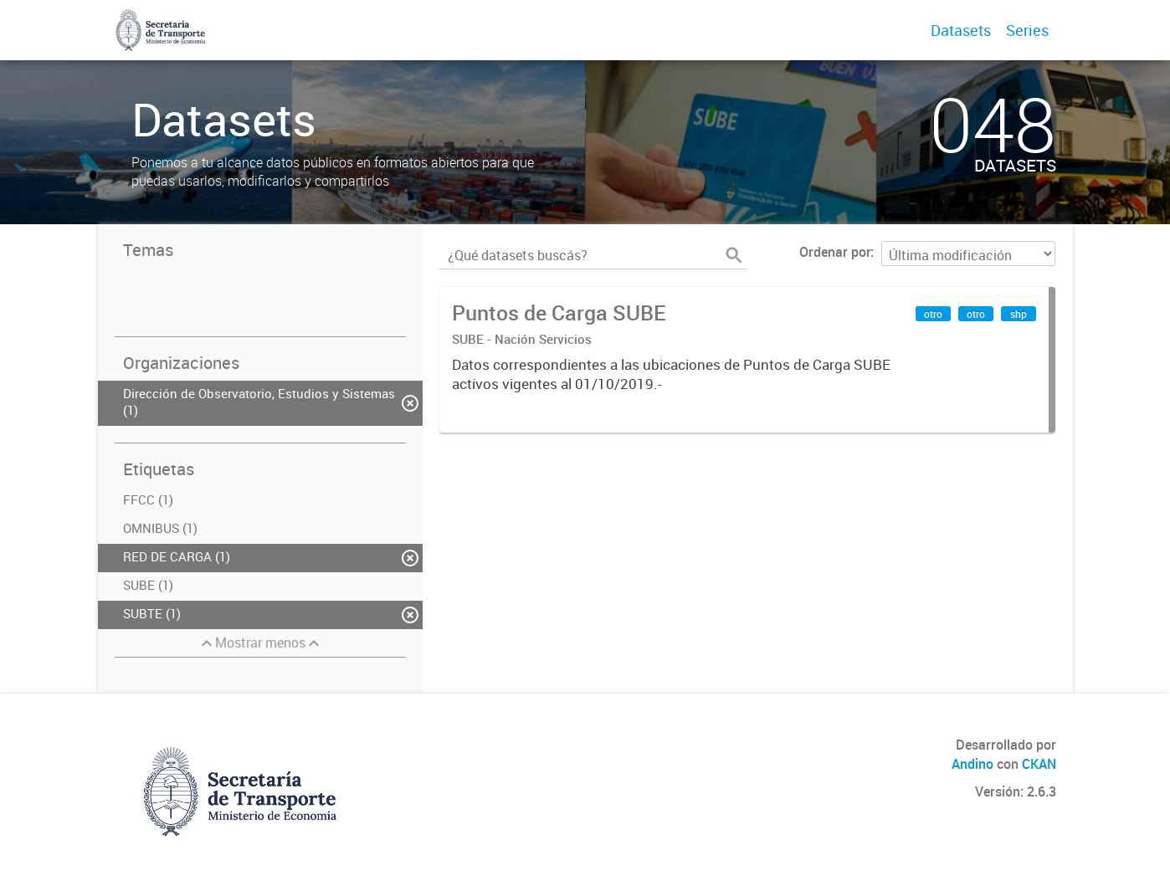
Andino (972, 764)
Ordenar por (834, 251)
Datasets (961, 30)
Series (1027, 30)
